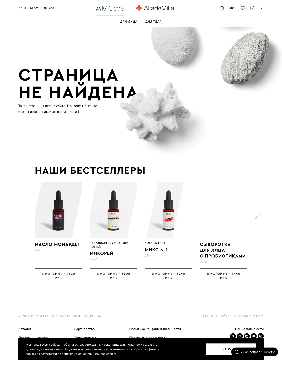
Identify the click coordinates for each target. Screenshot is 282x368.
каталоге (70, 111)
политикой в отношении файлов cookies (88, 353)
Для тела (153, 21)
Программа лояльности (148, 338)
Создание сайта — (232, 316)
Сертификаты (85, 338)
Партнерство (84, 329)
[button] (258, 213)
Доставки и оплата (33, 338)
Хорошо (231, 349)
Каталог (24, 329)
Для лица (129, 21)
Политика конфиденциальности (155, 329)
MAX (49, 8)
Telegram (28, 8)
